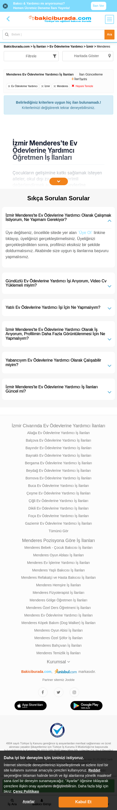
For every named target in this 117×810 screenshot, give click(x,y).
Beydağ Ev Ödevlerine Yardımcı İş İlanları (58, 471)
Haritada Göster (92, 56)
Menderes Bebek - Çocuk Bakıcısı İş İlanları (58, 548)
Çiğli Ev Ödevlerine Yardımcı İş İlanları (58, 501)
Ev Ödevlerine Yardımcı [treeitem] (67, 46)
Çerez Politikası (26, 791)
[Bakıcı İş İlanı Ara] (58, 35)
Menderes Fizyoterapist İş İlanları (58, 593)
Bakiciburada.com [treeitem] (17, 46)
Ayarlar (29, 801)
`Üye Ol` (85, 232)
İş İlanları (39, 46)
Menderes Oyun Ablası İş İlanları (58, 555)
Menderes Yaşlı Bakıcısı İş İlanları (58, 570)
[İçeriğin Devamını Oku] (58, 181)
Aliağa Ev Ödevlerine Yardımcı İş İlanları (58, 433)
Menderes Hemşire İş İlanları (58, 585)
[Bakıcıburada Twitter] (58, 692)
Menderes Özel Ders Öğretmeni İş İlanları (58, 608)
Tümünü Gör (58, 531)
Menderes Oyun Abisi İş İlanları (58, 630)
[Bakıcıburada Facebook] (43, 692)
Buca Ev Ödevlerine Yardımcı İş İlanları (58, 486)
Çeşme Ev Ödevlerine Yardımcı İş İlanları (58, 493)
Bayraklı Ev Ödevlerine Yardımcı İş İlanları (58, 455)
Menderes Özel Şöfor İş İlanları (58, 638)
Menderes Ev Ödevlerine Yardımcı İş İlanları (58, 615)
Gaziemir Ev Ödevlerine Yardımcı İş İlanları (58, 523)
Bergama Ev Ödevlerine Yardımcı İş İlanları (58, 463)
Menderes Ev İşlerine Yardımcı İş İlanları (58, 563)
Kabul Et (83, 802)
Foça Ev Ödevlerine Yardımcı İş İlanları (58, 516)
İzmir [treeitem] (90, 46)
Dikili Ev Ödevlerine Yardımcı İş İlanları (58, 508)
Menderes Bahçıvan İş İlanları (58, 645)
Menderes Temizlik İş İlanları (58, 653)
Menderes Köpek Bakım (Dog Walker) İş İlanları (59, 623)
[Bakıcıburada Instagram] (74, 692)
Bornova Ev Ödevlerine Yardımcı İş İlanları (58, 478)
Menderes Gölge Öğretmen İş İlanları (58, 600)
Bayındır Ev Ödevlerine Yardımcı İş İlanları (58, 448)
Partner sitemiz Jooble (58, 680)
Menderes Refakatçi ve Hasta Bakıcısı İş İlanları (58, 577)
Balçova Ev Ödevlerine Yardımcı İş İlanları (58, 440)
